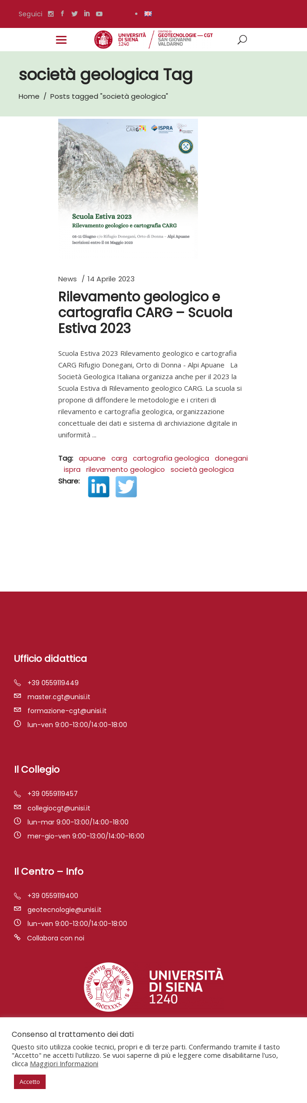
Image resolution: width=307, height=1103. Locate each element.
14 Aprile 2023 (111, 279)
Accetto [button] (30, 1081)
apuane (92, 458)
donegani (231, 458)
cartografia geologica (171, 458)
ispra (72, 469)
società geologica (202, 469)
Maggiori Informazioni (64, 1063)
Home (29, 96)
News (67, 279)
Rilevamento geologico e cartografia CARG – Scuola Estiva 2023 (145, 313)
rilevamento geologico (125, 469)
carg (119, 458)
